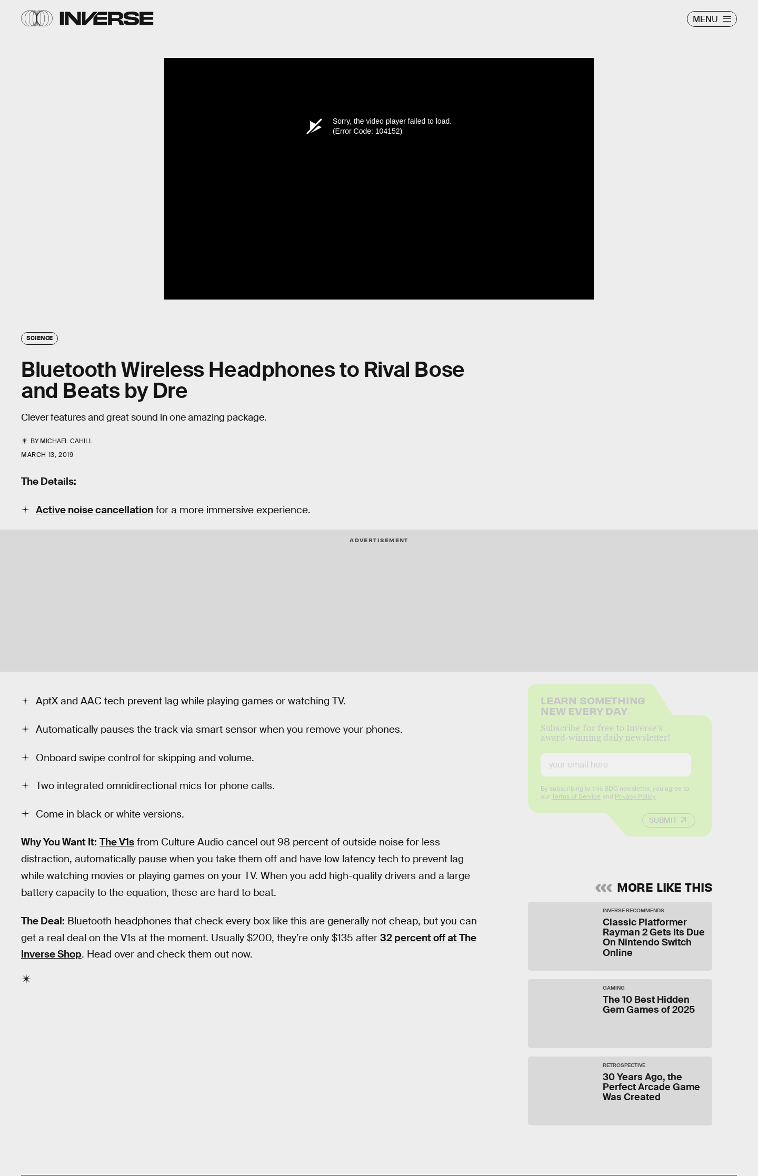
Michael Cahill (66, 441)
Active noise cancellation (94, 509)
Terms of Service (576, 805)
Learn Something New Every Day (593, 713)
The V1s (116, 842)
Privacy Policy (635, 805)
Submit (663, 828)
